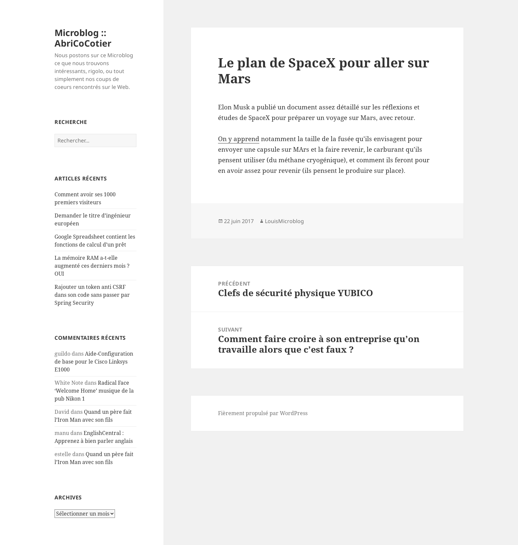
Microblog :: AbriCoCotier (83, 37)
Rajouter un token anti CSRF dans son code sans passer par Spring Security (92, 294)
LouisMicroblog (284, 221)
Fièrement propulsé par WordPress (263, 413)
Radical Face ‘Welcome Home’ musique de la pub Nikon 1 (94, 390)
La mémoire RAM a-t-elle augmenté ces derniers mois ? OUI (92, 265)
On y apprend (238, 139)
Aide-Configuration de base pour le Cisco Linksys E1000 (94, 361)
